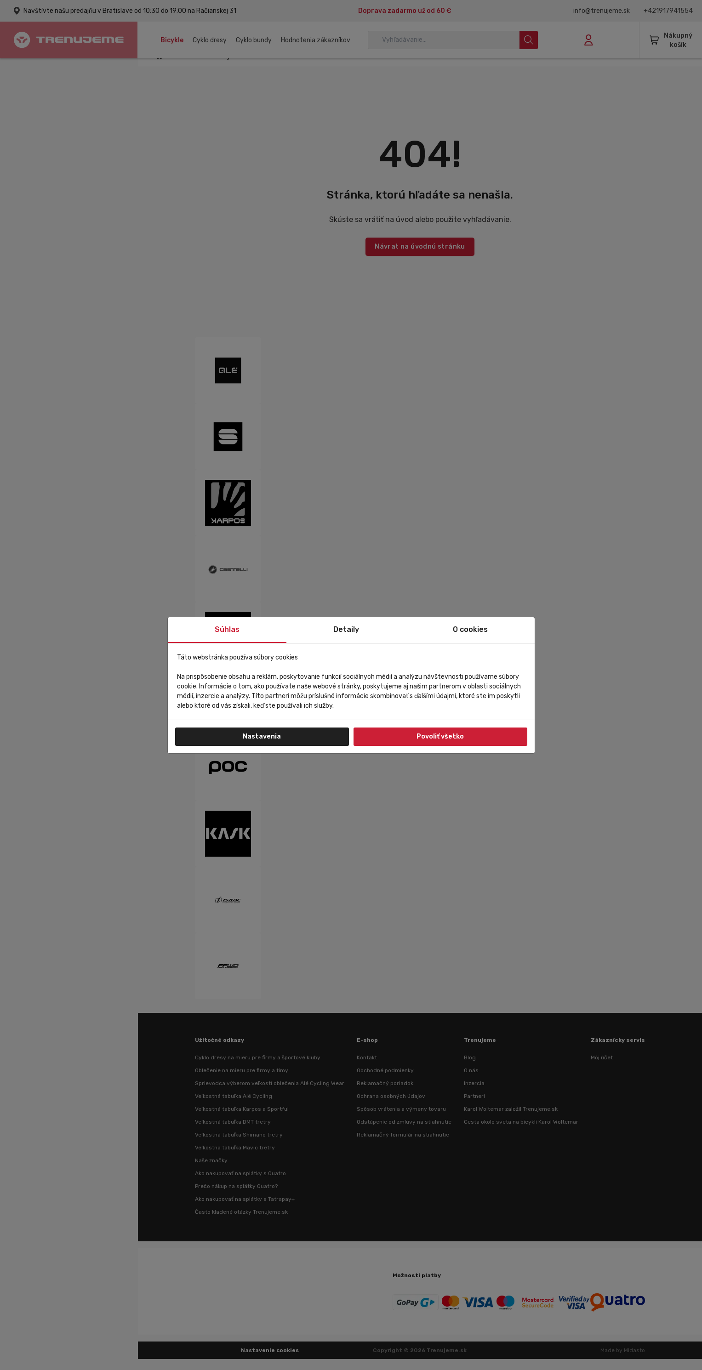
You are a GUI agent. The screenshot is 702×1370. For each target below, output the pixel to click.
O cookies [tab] (470, 629)
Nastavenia (262, 736)
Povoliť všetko (440, 736)
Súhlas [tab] (227, 629)
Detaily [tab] (346, 629)
